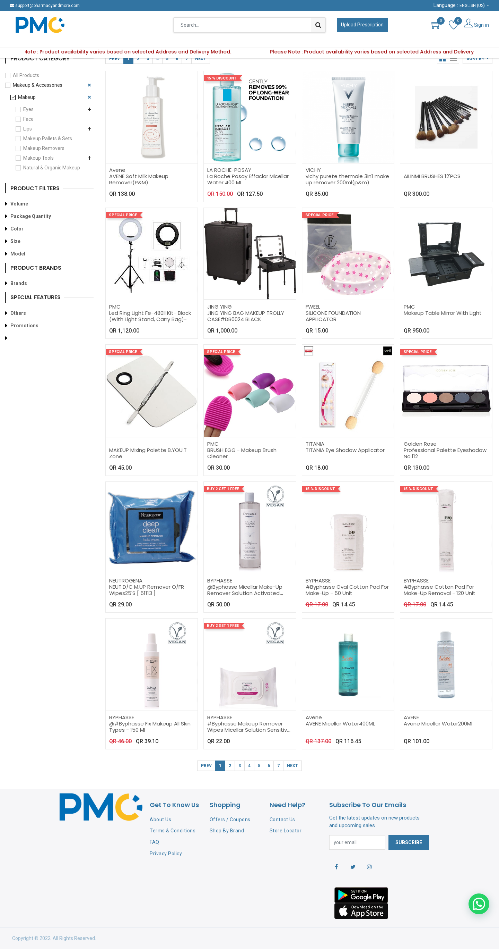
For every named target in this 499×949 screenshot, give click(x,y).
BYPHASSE (219, 580)
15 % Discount (221, 78)
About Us (160, 819)
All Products (26, 75)
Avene (117, 170)
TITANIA (315, 443)
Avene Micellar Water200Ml (438, 723)
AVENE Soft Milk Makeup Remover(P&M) (138, 179)
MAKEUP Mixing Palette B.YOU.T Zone (148, 453)
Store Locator (286, 830)
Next (200, 58)
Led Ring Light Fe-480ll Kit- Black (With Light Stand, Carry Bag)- (150, 316)
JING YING (219, 306)
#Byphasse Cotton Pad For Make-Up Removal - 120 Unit (439, 590)
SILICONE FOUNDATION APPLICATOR (333, 316)
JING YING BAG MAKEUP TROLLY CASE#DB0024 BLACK (245, 316)
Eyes (28, 109)
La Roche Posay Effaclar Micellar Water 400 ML (248, 179)
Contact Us (282, 819)
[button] (477, 58)
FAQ (154, 842)
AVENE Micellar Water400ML (340, 723)
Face (28, 119)
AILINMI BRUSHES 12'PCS (432, 176)
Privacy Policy (166, 853)
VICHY (313, 170)
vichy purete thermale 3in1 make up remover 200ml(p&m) (347, 179)
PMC (115, 306)
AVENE (411, 717)
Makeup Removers (43, 148)
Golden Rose (420, 443)
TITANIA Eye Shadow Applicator (345, 450)
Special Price (123, 215)
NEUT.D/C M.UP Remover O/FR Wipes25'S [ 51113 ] (146, 590)
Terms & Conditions (172, 830)
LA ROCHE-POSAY (229, 170)
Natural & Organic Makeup (51, 167)
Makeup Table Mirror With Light (443, 313)
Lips (27, 129)
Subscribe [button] (408, 842)
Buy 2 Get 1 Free (223, 489)
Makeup (27, 97)
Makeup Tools (38, 158)
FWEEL (313, 306)
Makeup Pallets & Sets (47, 138)
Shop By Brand (227, 830)
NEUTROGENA (125, 580)
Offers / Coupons (230, 819)
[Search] (318, 25)
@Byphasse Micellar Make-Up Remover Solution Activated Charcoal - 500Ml (244, 593)
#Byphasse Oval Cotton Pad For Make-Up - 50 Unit (347, 590)
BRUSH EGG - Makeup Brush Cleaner (242, 453)
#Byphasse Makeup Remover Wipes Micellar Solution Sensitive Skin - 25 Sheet (248, 730)
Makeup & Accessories (37, 85)
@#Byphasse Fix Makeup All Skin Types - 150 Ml (150, 726)
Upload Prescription (362, 24)
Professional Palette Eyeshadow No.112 (445, 453)
